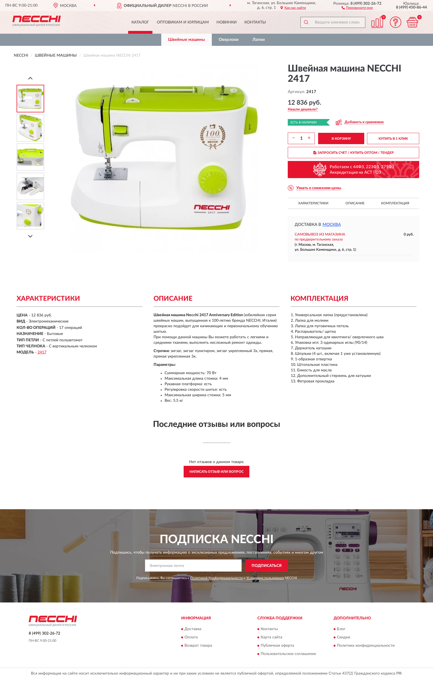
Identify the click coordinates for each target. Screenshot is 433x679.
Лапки (258, 40)
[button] (357, 7)
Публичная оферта (277, 646)
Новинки (226, 22)
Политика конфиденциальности (366, 646)
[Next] (30, 236)
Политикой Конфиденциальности (216, 578)
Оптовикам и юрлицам (183, 22)
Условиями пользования (265, 578)
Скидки (343, 637)
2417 (42, 352)
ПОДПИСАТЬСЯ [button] (267, 566)
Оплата (191, 637)
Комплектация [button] (395, 203)
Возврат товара (198, 646)
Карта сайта (271, 637)
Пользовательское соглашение (288, 654)
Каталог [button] (140, 22)
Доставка (192, 629)
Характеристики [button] (313, 203)
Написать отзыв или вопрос (216, 471)
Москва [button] (332, 225)
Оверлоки (229, 40)
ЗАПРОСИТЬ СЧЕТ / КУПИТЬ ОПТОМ (353, 152)
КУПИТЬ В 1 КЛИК (393, 138)
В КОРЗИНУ (341, 138)
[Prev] (30, 78)
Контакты (255, 22)
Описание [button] (355, 203)
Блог (341, 629)
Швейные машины (186, 40)
